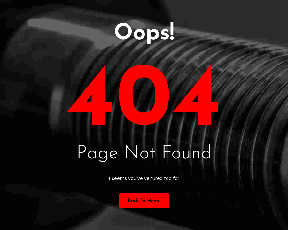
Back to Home (144, 200)
